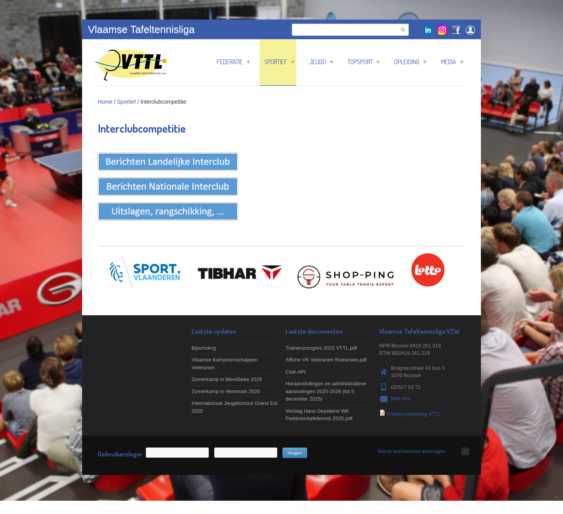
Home (105, 102)
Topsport (364, 62)
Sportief (279, 62)
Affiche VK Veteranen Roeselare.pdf (326, 360)
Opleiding (410, 62)
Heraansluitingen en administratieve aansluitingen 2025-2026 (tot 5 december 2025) (325, 391)
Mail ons (400, 398)
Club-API (295, 372)
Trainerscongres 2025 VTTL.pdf (321, 348)
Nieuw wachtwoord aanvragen (412, 451)
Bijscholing (204, 348)
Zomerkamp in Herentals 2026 (226, 391)
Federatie (233, 62)
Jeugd (321, 62)
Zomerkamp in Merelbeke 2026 (227, 379)
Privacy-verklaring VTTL (414, 414)
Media (452, 62)
